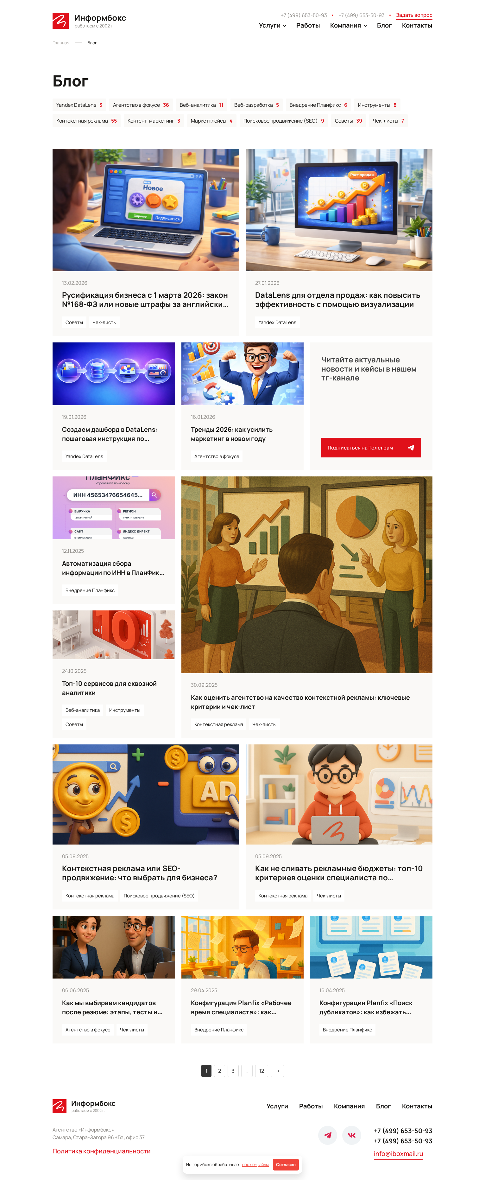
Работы (308, 25)
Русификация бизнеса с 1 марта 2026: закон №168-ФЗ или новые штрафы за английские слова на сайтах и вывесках (145, 304)
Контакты (417, 25)
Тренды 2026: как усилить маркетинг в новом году (232, 434)
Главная (61, 43)
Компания (349, 1106)
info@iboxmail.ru (398, 1153)
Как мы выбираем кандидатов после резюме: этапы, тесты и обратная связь (109, 1011)
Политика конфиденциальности (102, 1151)
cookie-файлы (255, 1164)
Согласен (286, 1164)
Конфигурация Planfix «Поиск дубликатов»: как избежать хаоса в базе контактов (366, 1011)
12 (261, 1070)
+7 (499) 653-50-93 (304, 15)
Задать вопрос (414, 14)
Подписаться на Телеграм (371, 447)
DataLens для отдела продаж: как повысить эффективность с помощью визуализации (337, 299)
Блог (384, 25)
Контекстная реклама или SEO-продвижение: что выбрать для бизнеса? (139, 873)
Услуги (277, 1106)
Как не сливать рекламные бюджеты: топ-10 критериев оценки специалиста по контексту (339, 877)
